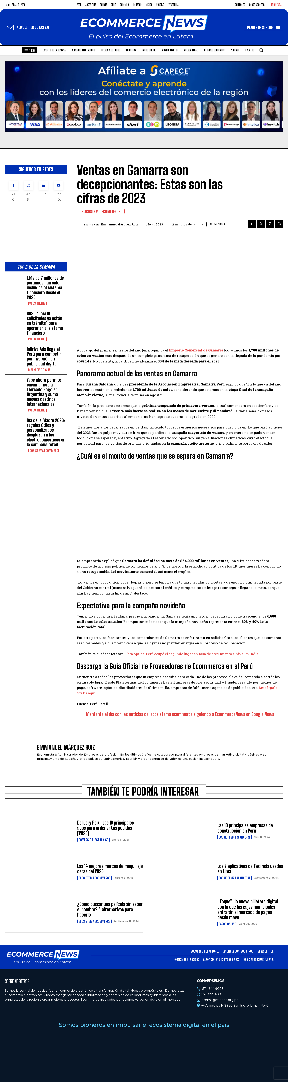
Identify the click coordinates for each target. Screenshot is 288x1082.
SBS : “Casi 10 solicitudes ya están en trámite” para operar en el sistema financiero (45, 323)
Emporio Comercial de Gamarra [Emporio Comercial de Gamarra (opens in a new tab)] (196, 350)
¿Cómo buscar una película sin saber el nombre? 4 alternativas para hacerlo (110, 909)
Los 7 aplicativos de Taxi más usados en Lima (250, 868)
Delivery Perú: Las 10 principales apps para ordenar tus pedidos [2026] (105, 828)
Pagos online (36, 303)
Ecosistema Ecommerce (44, 450)
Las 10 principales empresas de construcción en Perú (245, 827)
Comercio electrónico (93, 840)
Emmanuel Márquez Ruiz (119, 224)
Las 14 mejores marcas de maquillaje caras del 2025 (110, 868)
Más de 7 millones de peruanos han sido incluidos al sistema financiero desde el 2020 (45, 287)
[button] (261, 50)
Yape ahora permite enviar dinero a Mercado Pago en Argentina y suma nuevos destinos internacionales (44, 392)
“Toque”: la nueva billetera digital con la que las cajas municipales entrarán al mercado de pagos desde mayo (247, 909)
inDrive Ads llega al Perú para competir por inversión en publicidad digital (44, 356)
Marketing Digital (40, 369)
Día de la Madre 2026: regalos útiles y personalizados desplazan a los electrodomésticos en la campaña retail (46, 432)
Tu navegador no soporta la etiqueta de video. (144, 96)
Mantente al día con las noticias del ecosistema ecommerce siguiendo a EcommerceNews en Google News (180, 714)
